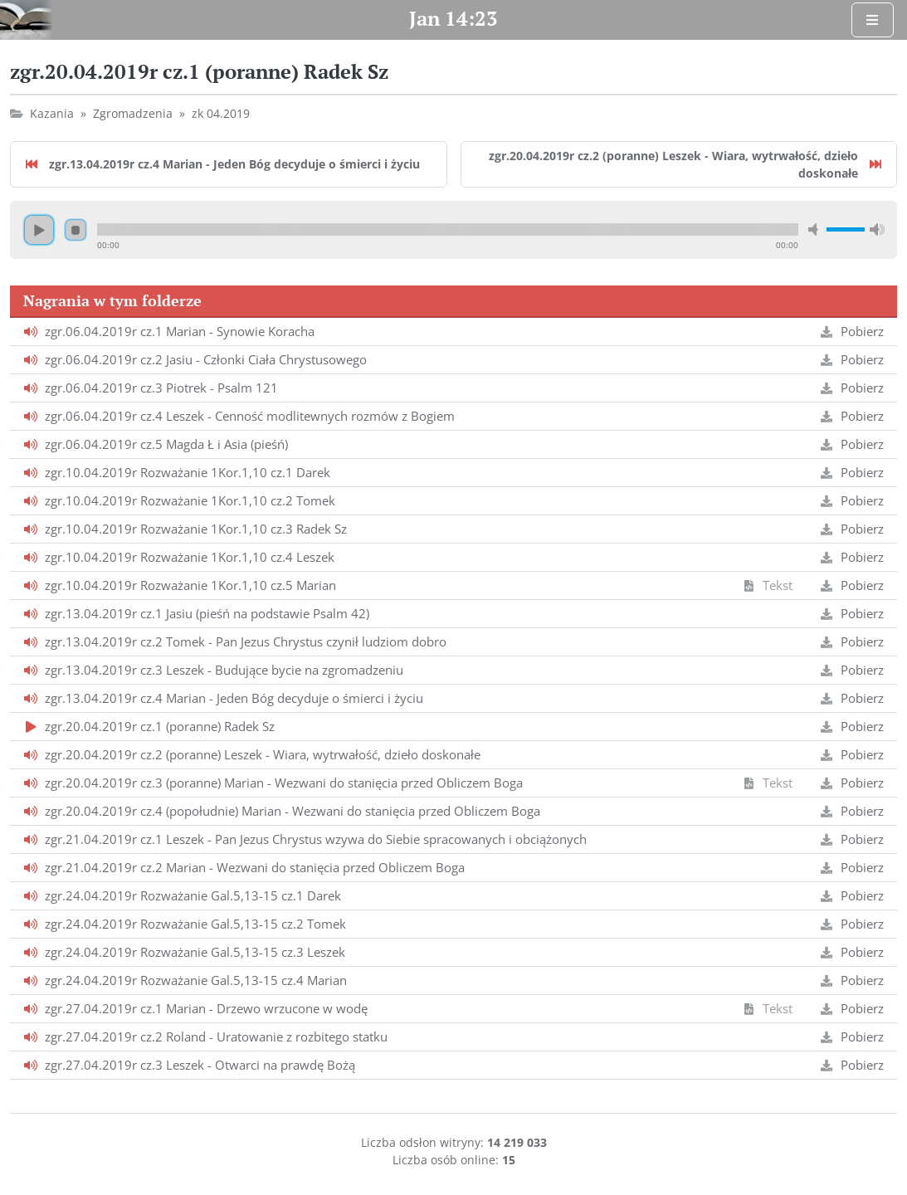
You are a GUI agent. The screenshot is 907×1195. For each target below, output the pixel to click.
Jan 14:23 (453, 18)
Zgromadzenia (133, 113)
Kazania (52, 113)
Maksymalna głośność (877, 229)
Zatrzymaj (75, 229)
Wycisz (815, 229)
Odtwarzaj (39, 229)
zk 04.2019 (221, 113)
